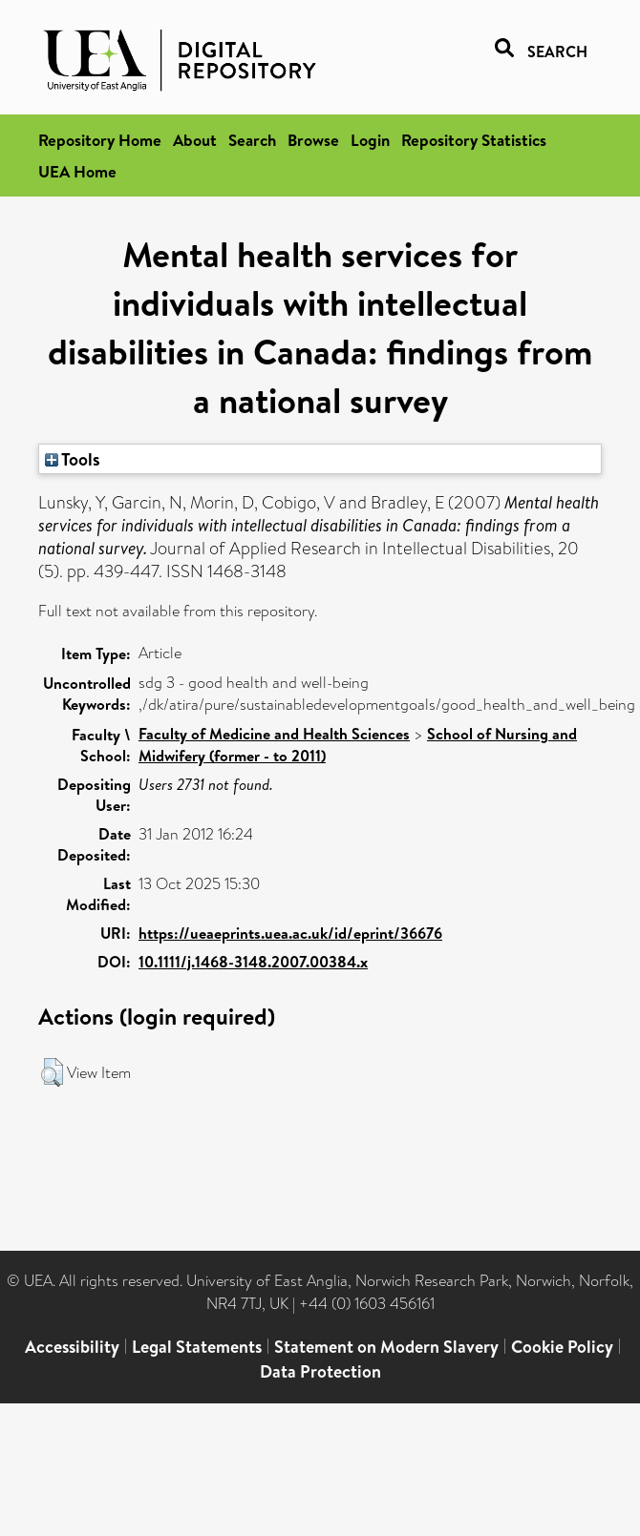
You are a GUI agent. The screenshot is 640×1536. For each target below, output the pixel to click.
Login (370, 140)
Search (252, 140)
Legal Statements (197, 1347)
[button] (52, 1072)
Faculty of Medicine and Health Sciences (274, 733)
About (195, 140)
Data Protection (320, 1371)
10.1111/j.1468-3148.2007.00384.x (253, 961)
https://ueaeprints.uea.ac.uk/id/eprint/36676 (290, 933)
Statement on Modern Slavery (386, 1347)
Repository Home (99, 140)
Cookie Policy (562, 1347)
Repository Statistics (473, 140)
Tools (72, 458)
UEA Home (77, 171)
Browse (313, 140)
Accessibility (72, 1347)
